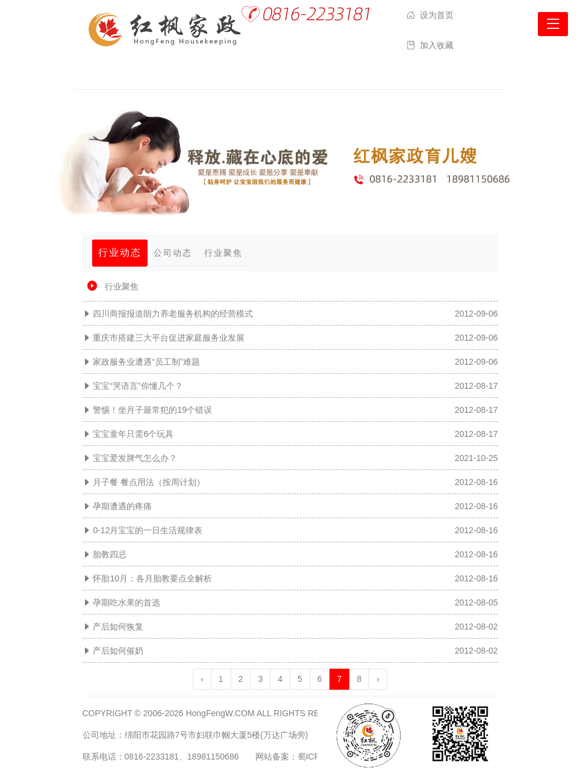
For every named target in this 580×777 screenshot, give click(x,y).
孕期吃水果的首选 (126, 602)
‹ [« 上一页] (202, 679)
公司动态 (173, 253)
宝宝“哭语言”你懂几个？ (137, 386)
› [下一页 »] (377, 679)
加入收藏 (437, 45)
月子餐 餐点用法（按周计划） (149, 482)
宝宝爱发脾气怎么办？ (135, 458)
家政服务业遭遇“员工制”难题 (146, 362)
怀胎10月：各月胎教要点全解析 (152, 578)
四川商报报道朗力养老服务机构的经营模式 (173, 313)
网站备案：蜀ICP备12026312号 (315, 756)
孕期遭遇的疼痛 (122, 506)
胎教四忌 (109, 554)
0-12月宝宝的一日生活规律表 (147, 530)
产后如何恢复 (118, 626)
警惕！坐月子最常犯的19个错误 (152, 410)
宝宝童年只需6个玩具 (133, 434)
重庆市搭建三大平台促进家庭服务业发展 (169, 337)
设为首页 (437, 15)
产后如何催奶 (118, 650)
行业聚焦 (223, 253)
